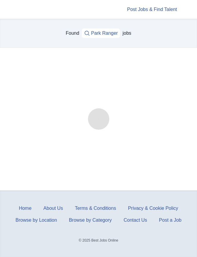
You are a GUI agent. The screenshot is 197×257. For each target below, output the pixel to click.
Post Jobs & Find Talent (152, 9)
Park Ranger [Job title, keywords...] (101, 33)
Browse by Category (90, 220)
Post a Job (170, 220)
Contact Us (135, 220)
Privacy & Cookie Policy (153, 208)
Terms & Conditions (95, 208)
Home (25, 208)
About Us (53, 208)
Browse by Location (36, 220)
